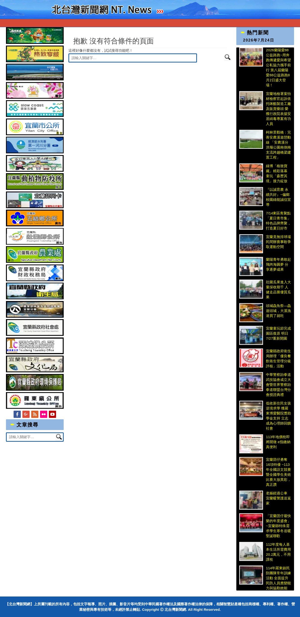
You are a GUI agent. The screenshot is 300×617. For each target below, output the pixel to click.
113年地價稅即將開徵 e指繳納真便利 (278, 442)
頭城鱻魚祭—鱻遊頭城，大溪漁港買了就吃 (278, 311)
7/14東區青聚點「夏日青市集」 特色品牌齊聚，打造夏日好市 (278, 220)
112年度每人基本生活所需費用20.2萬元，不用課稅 (278, 551)
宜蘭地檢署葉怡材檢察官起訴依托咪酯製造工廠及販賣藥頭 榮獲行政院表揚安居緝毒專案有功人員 (278, 109)
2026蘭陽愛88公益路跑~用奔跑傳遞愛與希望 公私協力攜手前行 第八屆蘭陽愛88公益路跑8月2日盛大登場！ (278, 67)
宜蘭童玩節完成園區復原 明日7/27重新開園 (278, 333)
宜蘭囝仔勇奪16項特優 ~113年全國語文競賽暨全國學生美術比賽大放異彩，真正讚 (278, 472)
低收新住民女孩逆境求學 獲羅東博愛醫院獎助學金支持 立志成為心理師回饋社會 (278, 415)
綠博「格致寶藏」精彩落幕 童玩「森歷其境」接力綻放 (276, 173)
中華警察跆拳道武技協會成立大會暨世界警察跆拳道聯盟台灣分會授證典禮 (278, 385)
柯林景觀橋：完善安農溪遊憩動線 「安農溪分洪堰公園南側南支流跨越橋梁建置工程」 (278, 144)
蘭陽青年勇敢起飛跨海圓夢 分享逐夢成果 (278, 264)
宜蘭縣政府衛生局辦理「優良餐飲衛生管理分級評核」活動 (278, 358)
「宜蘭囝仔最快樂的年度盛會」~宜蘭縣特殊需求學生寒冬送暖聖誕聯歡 (278, 526)
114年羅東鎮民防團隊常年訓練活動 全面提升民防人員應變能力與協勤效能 (278, 578)
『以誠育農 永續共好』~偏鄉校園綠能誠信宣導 (278, 197)
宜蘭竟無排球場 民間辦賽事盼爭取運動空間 (278, 242)
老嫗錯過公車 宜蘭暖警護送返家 (278, 498)
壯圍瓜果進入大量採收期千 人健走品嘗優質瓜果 (278, 289)
